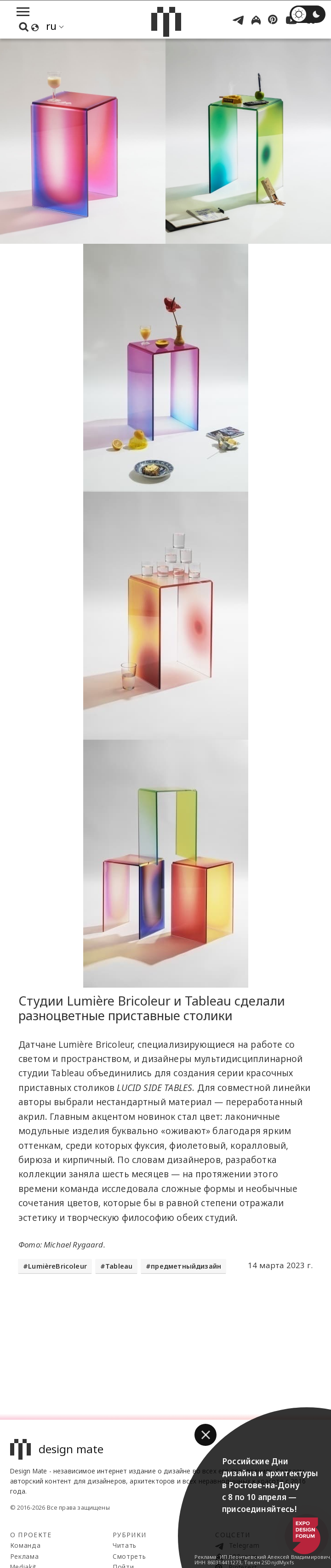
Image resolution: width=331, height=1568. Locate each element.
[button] (205, 1435)
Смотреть (129, 1556)
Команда (25, 1545)
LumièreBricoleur (57, 1266)
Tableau (118, 1266)
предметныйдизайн (186, 1266)
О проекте (31, 1534)
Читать (125, 1545)
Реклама (24, 1556)
